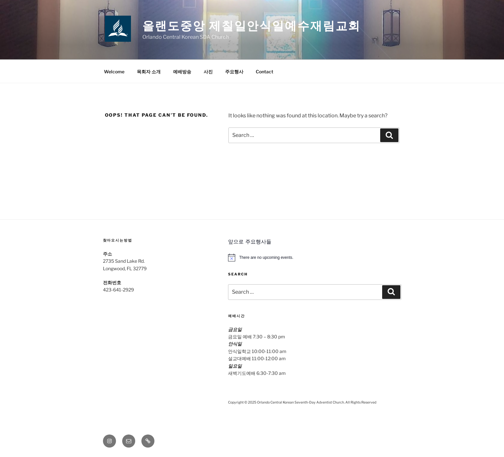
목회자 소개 (149, 71)
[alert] (314, 257)
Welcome (114, 71)
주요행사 (234, 71)
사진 (208, 71)
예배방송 (182, 71)
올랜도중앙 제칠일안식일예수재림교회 (251, 26)
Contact (264, 71)
